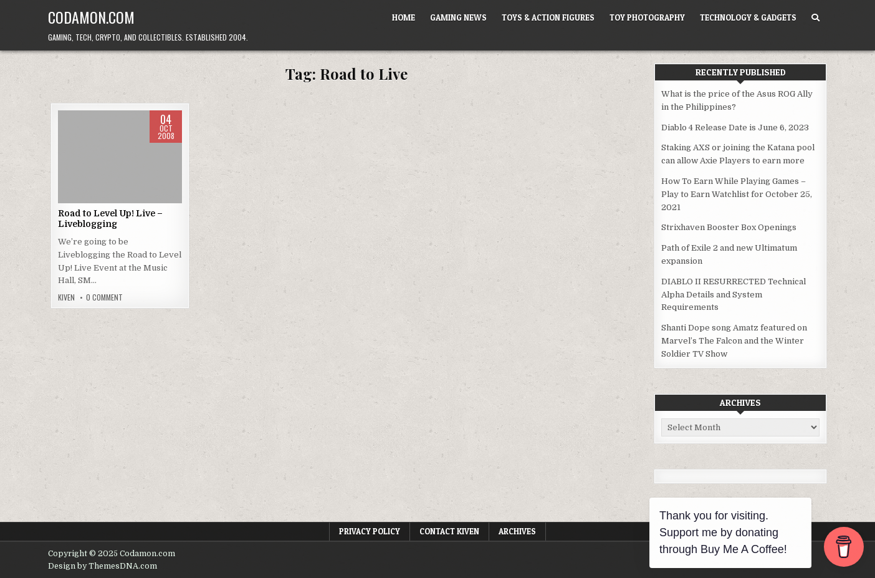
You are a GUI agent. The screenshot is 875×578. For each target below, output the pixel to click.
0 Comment (104, 297)
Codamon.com (91, 17)
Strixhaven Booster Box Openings (728, 227)
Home (403, 17)
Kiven (66, 297)
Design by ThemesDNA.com (102, 566)
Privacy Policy (369, 531)
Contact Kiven (449, 531)
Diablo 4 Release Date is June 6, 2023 (735, 127)
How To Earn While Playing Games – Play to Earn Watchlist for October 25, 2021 (736, 194)
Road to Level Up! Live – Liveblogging (110, 218)
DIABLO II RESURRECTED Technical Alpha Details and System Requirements (733, 294)
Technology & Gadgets (748, 17)
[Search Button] (815, 17)
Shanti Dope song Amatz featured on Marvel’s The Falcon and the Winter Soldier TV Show (734, 341)
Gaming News (458, 17)
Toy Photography (647, 17)
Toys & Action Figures (548, 17)
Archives (517, 531)
